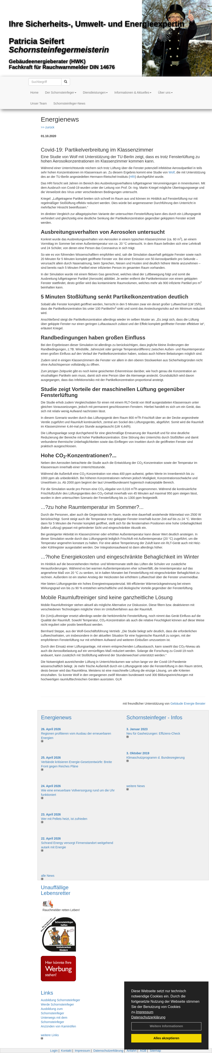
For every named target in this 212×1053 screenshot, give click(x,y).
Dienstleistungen (95, 92)
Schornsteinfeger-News (69, 103)
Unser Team (38, 103)
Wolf (172, 172)
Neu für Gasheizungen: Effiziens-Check (153, 733)
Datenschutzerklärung (148, 1017)
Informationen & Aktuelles (132, 92)
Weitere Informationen (166, 1026)
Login (53, 1050)
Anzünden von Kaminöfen (58, 1026)
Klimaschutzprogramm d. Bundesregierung (155, 757)
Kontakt (66, 1050)
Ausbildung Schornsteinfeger (60, 1000)
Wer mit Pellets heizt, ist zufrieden (64, 819)
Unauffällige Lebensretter (55, 890)
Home (34, 92)
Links (47, 993)
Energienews (56, 717)
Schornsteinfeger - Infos (154, 717)
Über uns (165, 92)
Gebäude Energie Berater (187, 703)
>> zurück (47, 127)
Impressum (144, 1012)
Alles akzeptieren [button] (166, 1038)
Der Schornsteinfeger (60, 92)
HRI (132, 176)
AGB (143, 1050)
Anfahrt (132, 1050)
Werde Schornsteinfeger (57, 1004)
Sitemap (155, 1050)
